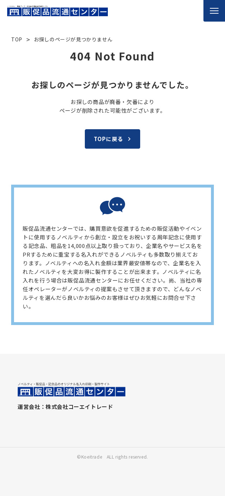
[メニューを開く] (214, 11)
